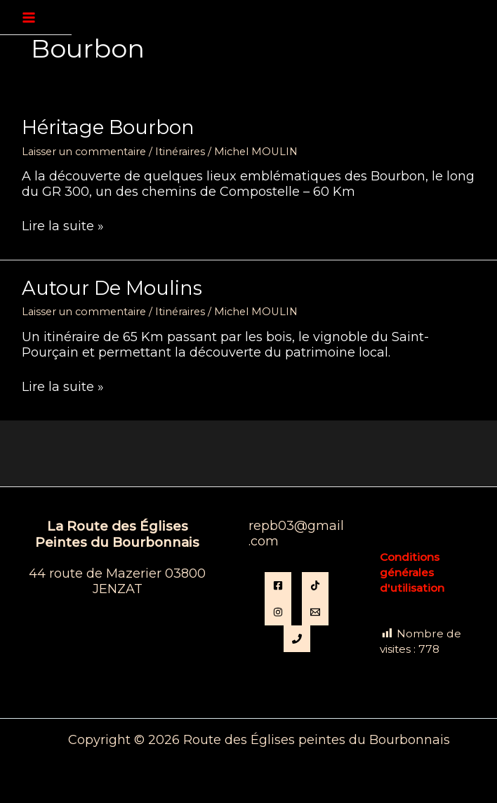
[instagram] (278, 612)
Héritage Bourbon (108, 127)
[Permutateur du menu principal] (29, 17)
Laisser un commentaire (84, 151)
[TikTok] (315, 585)
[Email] (315, 612)
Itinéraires (180, 151)
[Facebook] (278, 585)
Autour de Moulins (112, 288)
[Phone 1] (297, 638)
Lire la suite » (63, 226)
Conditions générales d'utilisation (412, 572)
